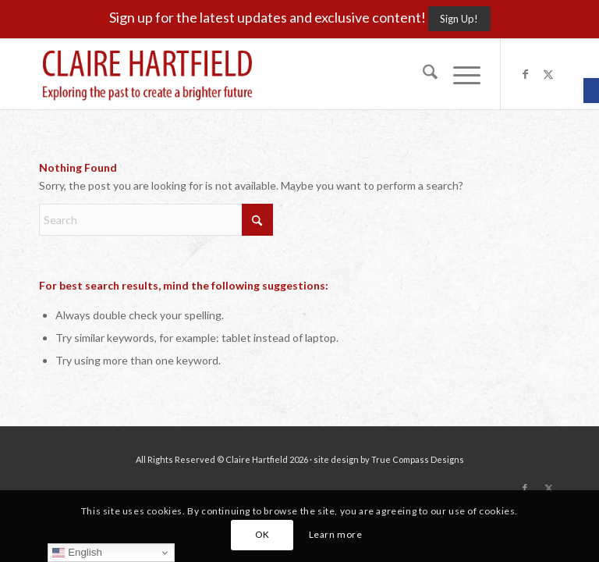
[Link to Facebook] (525, 74)
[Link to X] (548, 74)
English (76, 552)
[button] (591, 90)
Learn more (336, 534)
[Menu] (459, 74)
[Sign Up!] (459, 18)
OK (262, 534)
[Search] (422, 74)
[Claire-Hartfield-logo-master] (147, 74)
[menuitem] (422, 74)
